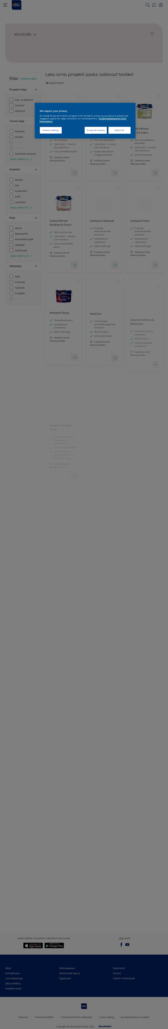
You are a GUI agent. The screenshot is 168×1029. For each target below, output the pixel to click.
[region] (85, 120)
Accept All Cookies (96, 130)
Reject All (119, 130)
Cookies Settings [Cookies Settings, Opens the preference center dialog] (50, 130)
